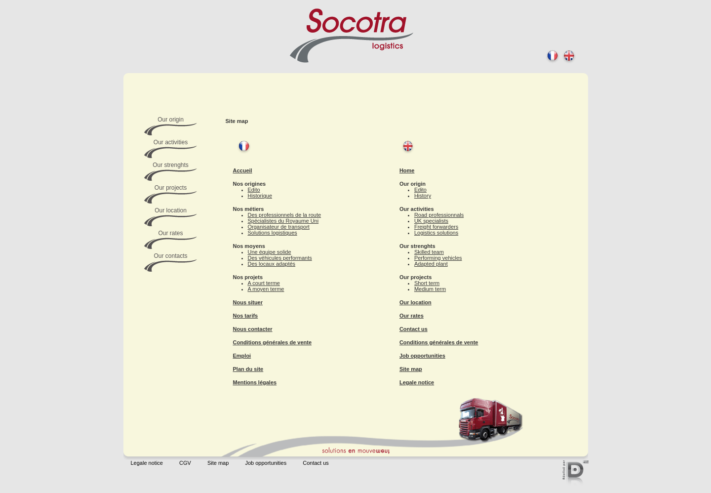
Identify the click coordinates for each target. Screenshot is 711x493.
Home (407, 170)
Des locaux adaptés (272, 264)
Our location (415, 302)
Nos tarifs (245, 316)
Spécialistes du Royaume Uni (283, 221)
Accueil (242, 170)
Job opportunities (422, 356)
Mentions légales (255, 382)
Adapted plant (431, 264)
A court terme (264, 283)
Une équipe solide (269, 252)
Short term (426, 283)
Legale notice (416, 382)
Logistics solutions (436, 233)
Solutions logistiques (272, 233)
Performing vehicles (438, 258)
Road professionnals (439, 215)
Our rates (411, 316)
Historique (260, 196)
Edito (254, 190)
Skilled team (429, 252)
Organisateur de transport (279, 227)
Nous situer (248, 302)
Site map (410, 369)
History (422, 196)
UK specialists (431, 221)
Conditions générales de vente (272, 342)
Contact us (413, 329)
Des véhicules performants (280, 258)
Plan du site (248, 369)
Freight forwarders (436, 227)
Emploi (242, 356)
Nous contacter (253, 329)
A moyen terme (266, 289)
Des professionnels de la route (284, 215)
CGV (185, 463)
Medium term (430, 289)
